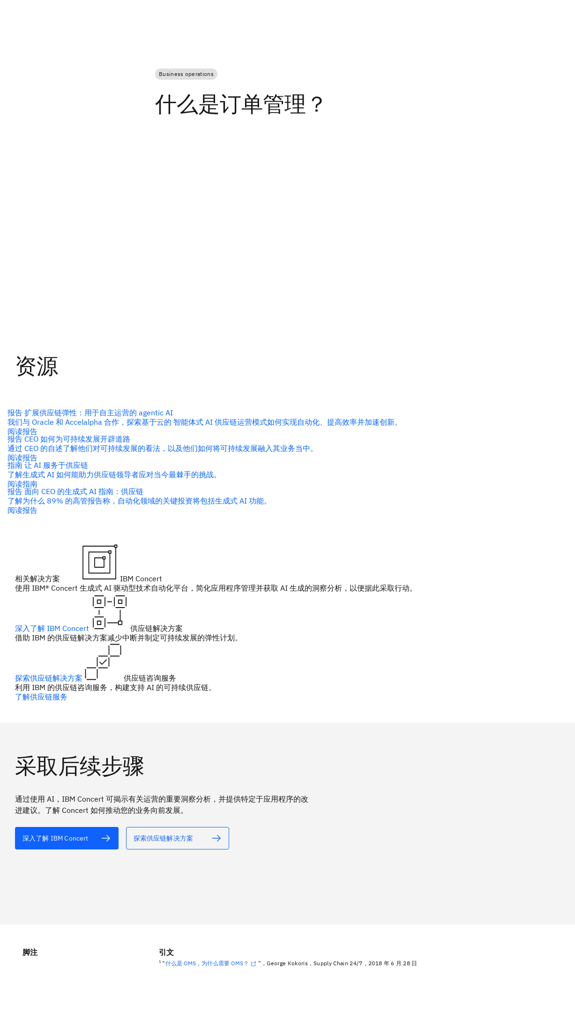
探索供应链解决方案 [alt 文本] (49, 678)
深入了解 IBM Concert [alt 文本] (53, 628)
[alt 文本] (283, 422)
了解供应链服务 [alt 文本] (41, 696)
